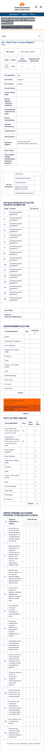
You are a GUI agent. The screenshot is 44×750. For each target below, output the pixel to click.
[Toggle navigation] (39, 36)
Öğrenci (25, 14)
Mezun (32, 14)
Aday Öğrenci (14, 14)
